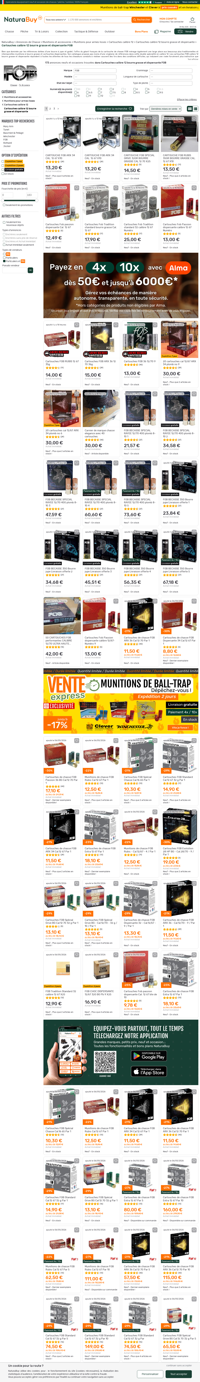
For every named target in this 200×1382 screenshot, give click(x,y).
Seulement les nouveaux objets (15, 223)
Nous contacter (190, 2)
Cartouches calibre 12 (121, 42)
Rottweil (7, 143)
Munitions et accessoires (57, 42)
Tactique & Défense (86, 31)
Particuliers (12, 258)
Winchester (9, 136)
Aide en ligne (173, 2)
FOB (5, 140)
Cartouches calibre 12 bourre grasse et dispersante (165, 42)
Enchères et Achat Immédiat (21, 241)
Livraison (14, 170)
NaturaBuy (8, 42)
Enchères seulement (16, 234)
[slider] (2, 200)
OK (30, 270)
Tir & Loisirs (42, 31)
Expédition (13, 161)
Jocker (7, 146)
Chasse (9, 31)
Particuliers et (15, 261)
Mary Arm (8, 126)
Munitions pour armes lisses (90, 42)
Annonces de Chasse (28, 42)
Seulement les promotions (19, 205)
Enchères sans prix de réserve (21, 238)
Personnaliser (150, 1374)
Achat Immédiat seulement (20, 245)
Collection (61, 31)
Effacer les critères (187, 100)
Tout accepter (178, 1374)
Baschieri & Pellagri (13, 133)
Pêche (24, 31)
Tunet (6, 130)
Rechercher (141, 19)
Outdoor (110, 31)
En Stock (9, 174)
